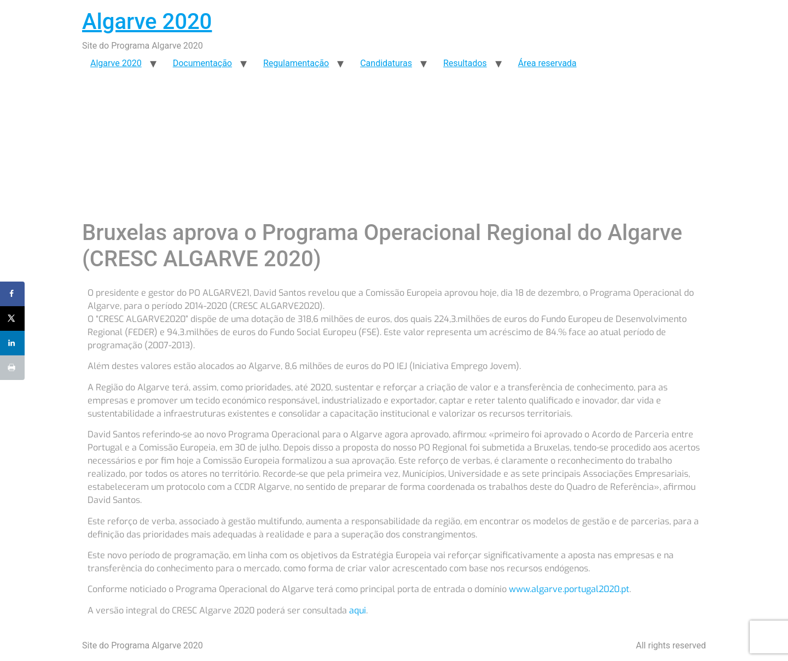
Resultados (465, 63)
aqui (357, 610)
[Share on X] (12, 318)
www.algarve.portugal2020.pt (569, 589)
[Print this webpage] (12, 367)
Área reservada (547, 63)
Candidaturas (386, 63)
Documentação (202, 63)
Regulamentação (296, 63)
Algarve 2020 (147, 21)
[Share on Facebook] (12, 294)
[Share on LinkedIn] (12, 343)
